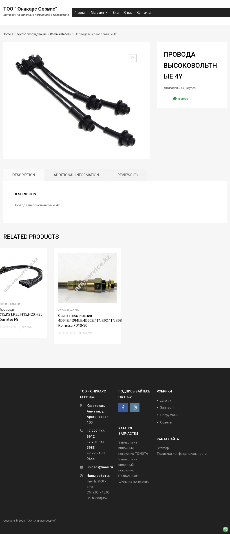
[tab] (23, 175)
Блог (116, 12)
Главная (80, 12)
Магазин (99, 12)
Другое (165, 400)
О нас (128, 12)
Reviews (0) (127, 175)
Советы (166, 422)
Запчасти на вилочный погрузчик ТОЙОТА (133, 448)
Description (23, 175)
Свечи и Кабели (60, 34)
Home (7, 34)
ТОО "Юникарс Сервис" (30, 9)
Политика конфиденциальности (182, 454)
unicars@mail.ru (100, 467)
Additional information (76, 175)
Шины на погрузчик (133, 482)
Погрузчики (169, 415)
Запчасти (167, 408)
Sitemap (163, 448)
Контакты (144, 12)
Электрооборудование (30, 34)
